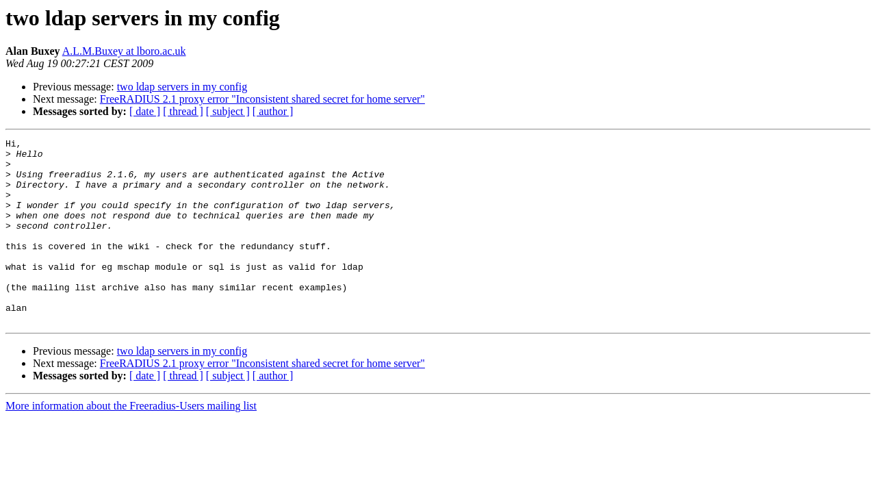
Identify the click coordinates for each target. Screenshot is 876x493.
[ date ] (144, 111)
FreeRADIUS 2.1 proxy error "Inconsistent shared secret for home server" (262, 99)
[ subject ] (228, 111)
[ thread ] (183, 111)
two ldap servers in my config (182, 86)
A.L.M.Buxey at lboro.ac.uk (124, 51)
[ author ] (273, 111)
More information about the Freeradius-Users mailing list (131, 442)
